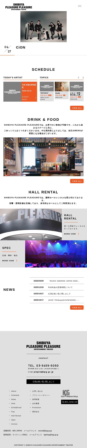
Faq (13, 412)
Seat (13, 403)
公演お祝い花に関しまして (43, 382)
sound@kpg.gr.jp (45, 431)
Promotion (36, 407)
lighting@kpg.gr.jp (51, 435)
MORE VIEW (70, 234)
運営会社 (35, 412)
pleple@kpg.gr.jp (44, 371)
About (13, 391)
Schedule (15, 395)
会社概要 (35, 403)
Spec (13, 420)
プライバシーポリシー (41, 395)
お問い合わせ (37, 391)
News (13, 399)
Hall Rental (16, 416)
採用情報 (35, 399)
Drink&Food (16, 407)
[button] (78, 78)
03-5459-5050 (47, 365)
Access (14, 424)
